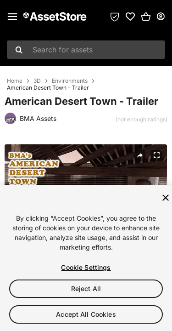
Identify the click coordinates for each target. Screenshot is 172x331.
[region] (86, 258)
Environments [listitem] (70, 81)
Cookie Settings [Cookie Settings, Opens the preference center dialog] (86, 267)
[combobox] (86, 49)
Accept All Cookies (86, 314)
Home (14, 81)
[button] (145, 16)
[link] (130, 16)
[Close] (165, 198)
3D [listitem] (37, 81)
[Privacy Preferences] (114, 16)
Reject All (86, 288)
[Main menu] (12, 16)
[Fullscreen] (156, 155)
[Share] (139, 155)
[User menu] (160, 16)
